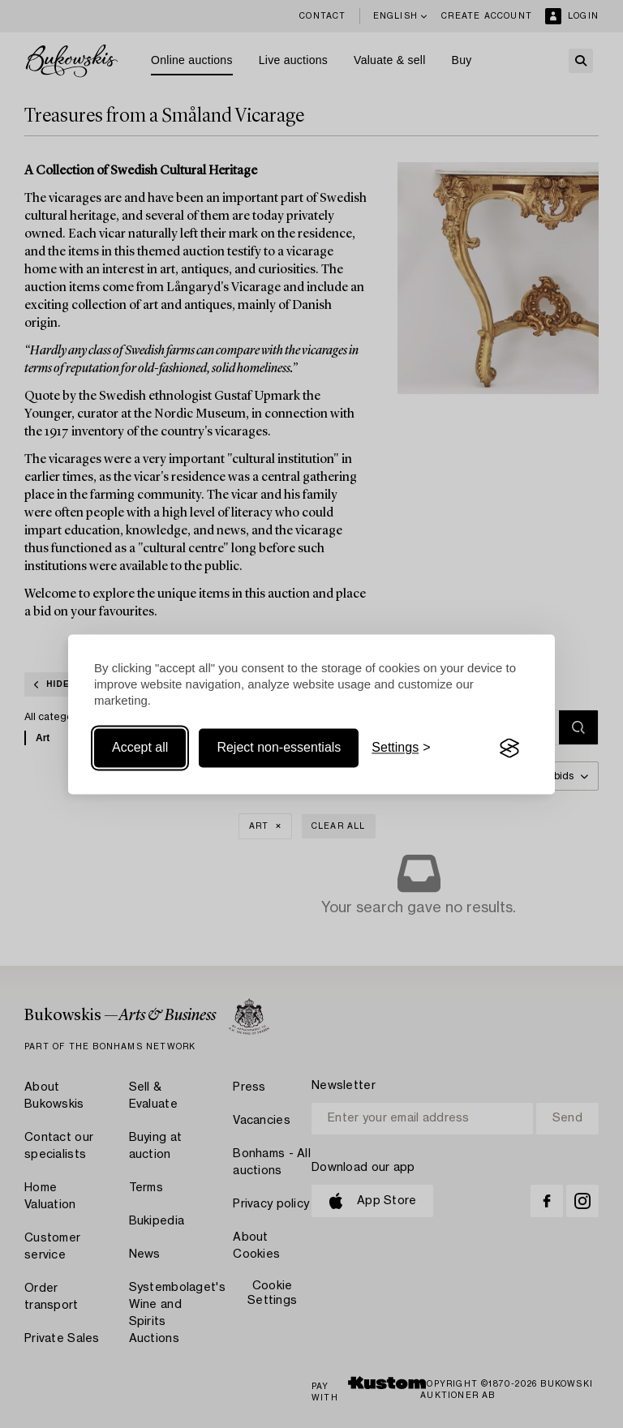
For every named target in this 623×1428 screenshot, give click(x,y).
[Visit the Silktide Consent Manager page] (509, 748)
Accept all (140, 748)
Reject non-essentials (279, 748)
